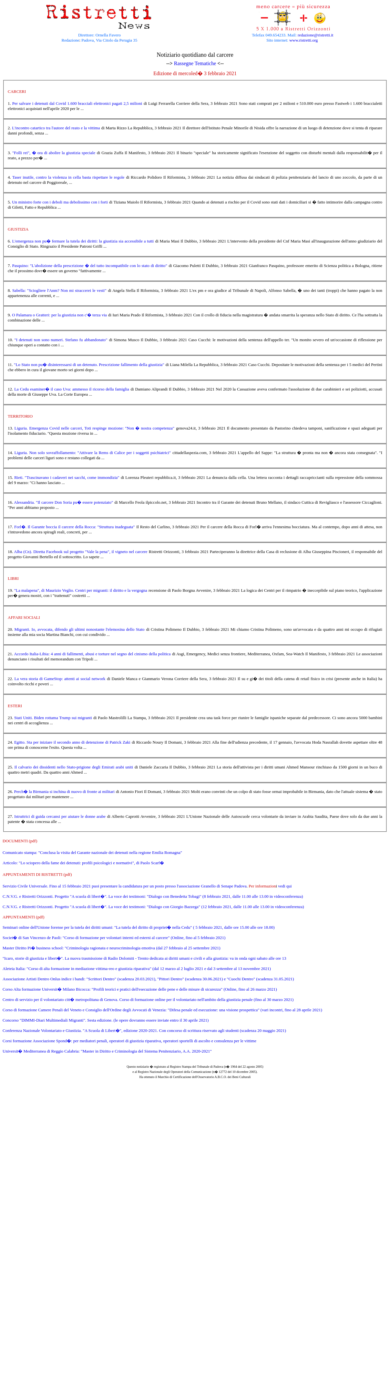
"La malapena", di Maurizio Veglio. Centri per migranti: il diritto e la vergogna (80, 590)
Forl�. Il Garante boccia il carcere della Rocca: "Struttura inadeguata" (74, 526)
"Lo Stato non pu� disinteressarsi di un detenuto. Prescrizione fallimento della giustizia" (89, 364)
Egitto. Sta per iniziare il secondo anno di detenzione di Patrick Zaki (72, 742)
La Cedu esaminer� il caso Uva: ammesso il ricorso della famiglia (71, 389)
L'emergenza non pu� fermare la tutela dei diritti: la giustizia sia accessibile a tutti (83, 241)
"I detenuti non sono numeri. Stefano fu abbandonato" (61, 339)
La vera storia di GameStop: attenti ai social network (59, 678)
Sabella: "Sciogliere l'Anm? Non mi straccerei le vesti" (59, 290)
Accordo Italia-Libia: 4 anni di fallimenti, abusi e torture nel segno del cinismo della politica (92, 653)
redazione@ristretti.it (316, 35)
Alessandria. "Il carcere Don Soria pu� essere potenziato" (63, 502)
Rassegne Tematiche (195, 63)
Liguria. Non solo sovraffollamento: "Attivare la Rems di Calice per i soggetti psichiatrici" (93, 452)
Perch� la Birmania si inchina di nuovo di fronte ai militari (64, 791)
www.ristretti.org (303, 40)
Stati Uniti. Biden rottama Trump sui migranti (53, 717)
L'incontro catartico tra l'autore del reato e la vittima (56, 127)
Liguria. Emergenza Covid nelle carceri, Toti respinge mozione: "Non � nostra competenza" (95, 428)
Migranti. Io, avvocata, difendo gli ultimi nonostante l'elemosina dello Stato (80, 629)
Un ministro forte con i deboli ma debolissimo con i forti (60, 202)
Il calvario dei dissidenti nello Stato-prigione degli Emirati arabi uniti (73, 767)
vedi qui (285, 886)
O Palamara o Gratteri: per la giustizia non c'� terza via (59, 314)
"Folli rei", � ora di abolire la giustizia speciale (53, 152)
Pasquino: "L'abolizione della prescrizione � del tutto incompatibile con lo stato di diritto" (89, 265)
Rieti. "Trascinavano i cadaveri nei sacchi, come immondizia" (66, 477)
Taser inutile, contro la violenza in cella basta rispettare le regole (68, 177)
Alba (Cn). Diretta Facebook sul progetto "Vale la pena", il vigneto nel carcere (80, 551)
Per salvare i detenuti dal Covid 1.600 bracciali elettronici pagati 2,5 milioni (77, 103)
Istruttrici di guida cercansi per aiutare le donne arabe (60, 816)
